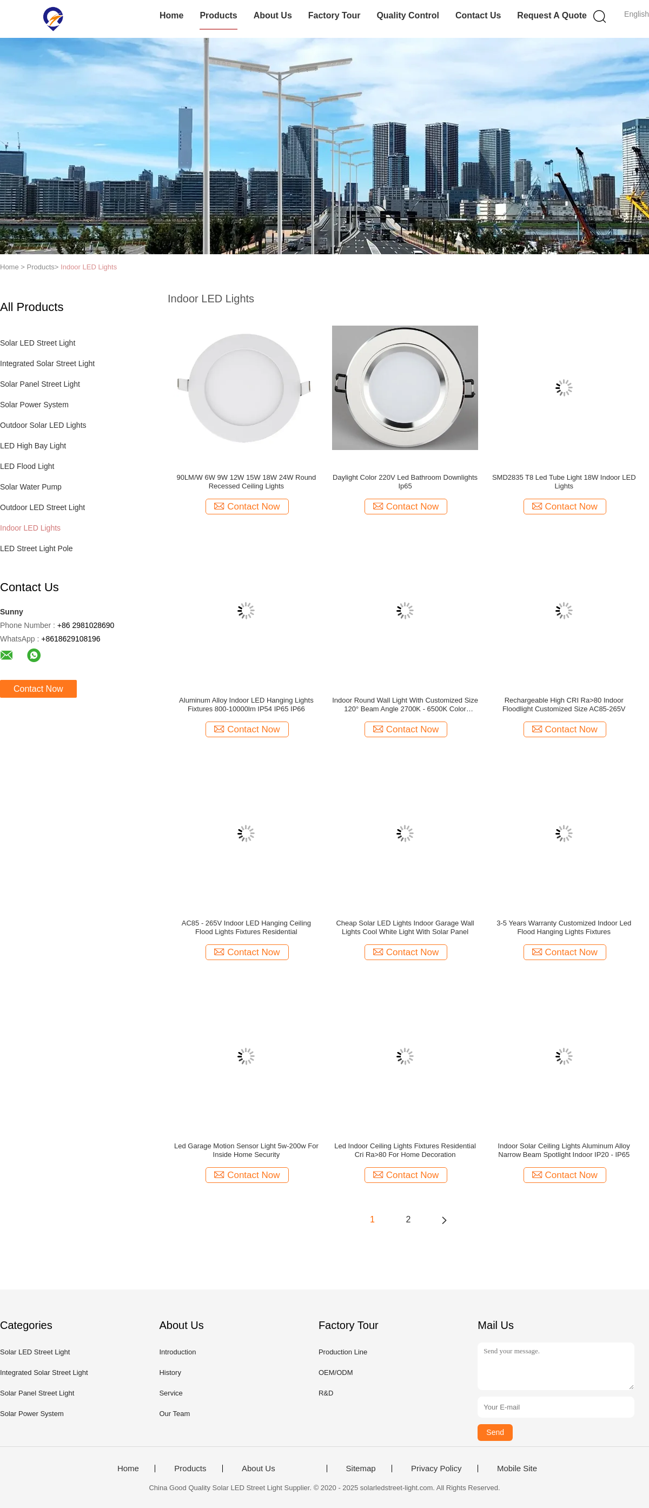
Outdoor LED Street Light (42, 507)
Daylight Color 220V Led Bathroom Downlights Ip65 (405, 481)
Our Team (174, 1414)
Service (170, 1393)
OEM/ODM (336, 1372)
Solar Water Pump (31, 486)
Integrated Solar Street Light (47, 363)
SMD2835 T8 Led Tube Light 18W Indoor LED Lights (564, 481)
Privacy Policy (436, 1468)
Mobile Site (517, 1468)
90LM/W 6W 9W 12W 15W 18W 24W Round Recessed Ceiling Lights (246, 481)
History (170, 1372)
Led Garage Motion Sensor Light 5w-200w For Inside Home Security (246, 1150)
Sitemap (361, 1468)
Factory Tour (334, 15)
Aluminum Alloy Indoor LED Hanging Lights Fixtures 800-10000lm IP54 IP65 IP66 (246, 704)
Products (218, 15)
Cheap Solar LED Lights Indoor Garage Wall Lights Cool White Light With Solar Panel (405, 927)
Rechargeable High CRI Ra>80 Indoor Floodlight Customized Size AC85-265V (564, 704)
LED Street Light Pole (36, 548)
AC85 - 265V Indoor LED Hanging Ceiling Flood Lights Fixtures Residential (246, 927)
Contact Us (478, 15)
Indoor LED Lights (89, 267)
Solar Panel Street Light (40, 384)
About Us (273, 15)
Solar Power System (34, 404)
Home (171, 15)
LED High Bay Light (33, 445)
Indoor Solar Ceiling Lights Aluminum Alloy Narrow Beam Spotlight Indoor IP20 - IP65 (564, 1150)
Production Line (343, 1352)
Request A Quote (552, 15)
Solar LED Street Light (37, 343)
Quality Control (407, 15)
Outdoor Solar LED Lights (43, 425)
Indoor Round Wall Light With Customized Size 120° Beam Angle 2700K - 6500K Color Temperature (405, 704)
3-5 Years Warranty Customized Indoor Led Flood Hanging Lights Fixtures (563, 927)
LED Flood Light (27, 466)
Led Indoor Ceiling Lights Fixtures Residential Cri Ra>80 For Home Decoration (405, 1150)
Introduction (177, 1352)
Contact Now (38, 688)
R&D (326, 1393)
